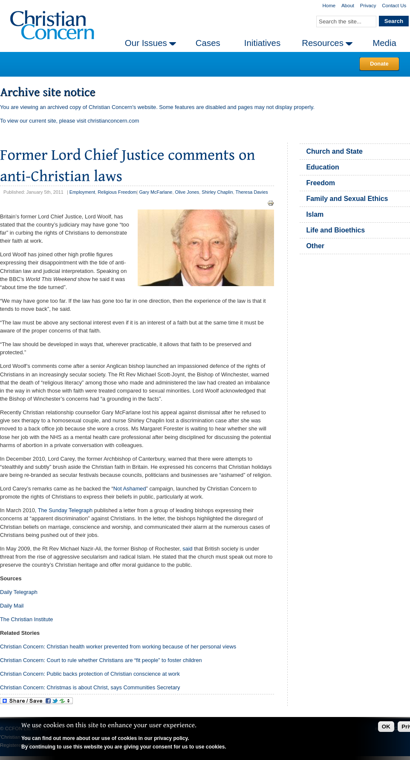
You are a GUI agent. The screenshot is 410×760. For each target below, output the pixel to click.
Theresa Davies (252, 192)
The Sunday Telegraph (65, 510)
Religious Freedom (117, 192)
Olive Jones (187, 192)
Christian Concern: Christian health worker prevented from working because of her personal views (118, 646)
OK (386, 726)
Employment (82, 192)
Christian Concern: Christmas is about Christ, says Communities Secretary (90, 687)
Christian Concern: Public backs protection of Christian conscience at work (90, 674)
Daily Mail (11, 605)
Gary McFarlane (155, 192)
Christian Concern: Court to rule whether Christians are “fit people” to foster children (101, 660)
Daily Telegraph (19, 592)
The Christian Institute (26, 619)
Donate (379, 63)
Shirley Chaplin (217, 192)
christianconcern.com (113, 121)
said (187, 548)
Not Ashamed (129, 488)
